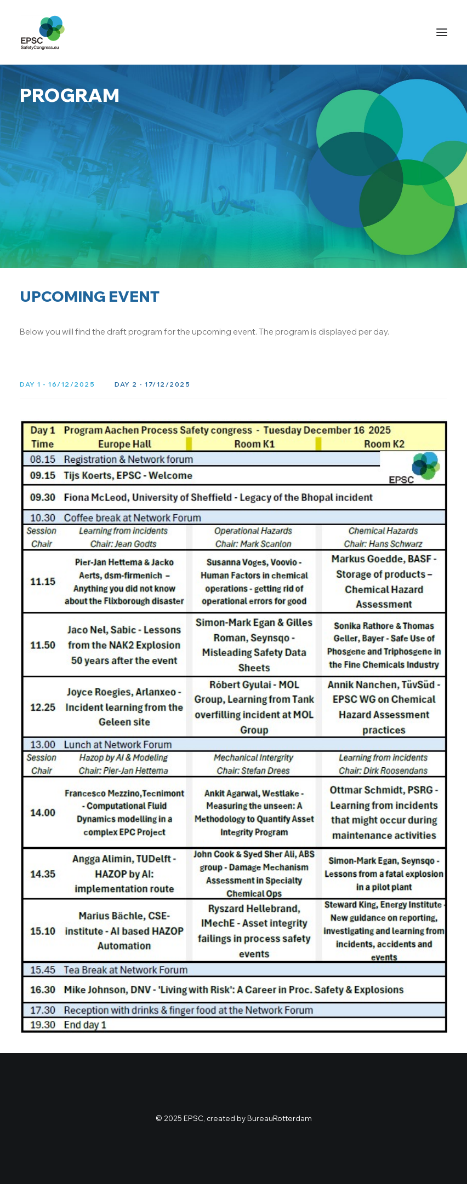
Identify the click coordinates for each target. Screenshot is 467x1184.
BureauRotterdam (279, 1118)
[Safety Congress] (43, 32)
